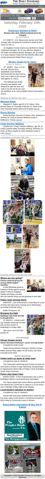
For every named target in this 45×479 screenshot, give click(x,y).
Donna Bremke (7, 113)
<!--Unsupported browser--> (23, 458)
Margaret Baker (8, 101)
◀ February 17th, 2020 (10, 16)
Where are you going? (11, 278)
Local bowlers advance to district (17, 390)
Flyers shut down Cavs (11, 374)
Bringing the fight (9, 313)
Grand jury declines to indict (22, 30)
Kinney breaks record (11, 340)
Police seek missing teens (13, 300)
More (30, 57)
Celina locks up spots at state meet (18, 358)
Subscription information (15, 405)
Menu (42, 6)
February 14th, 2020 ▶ (34, 16)
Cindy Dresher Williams (12, 124)
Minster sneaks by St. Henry (22, 62)
